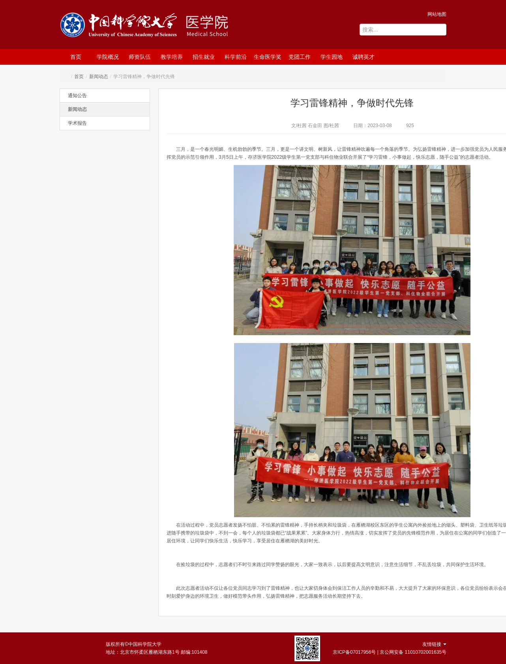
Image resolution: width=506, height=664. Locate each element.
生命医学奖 (267, 57)
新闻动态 (98, 76)
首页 (75, 57)
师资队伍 (140, 57)
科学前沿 (236, 57)
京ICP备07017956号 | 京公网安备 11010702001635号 (389, 652)
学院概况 (108, 57)
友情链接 (434, 644)
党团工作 (300, 57)
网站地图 (436, 14)
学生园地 (331, 57)
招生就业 (204, 57)
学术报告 (77, 123)
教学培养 (172, 57)
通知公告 (77, 95)
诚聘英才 (363, 57)
